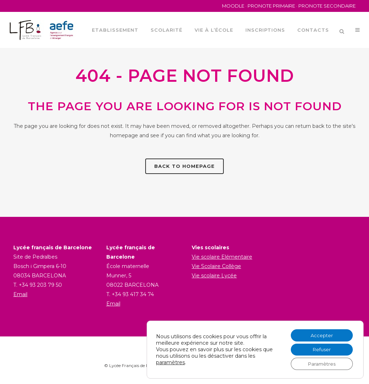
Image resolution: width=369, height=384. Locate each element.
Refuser (319, 348)
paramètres (170, 361)
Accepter (319, 333)
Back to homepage (184, 166)
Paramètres (319, 363)
